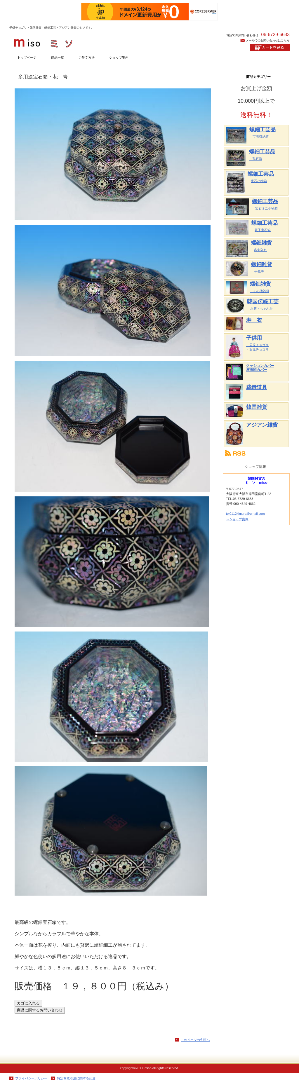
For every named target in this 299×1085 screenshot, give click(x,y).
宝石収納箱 (261, 136)
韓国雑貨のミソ (67, 41)
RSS (256, 453)
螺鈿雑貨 (261, 243)
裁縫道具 (256, 387)
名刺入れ (260, 250)
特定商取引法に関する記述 (76, 1078)
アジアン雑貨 (262, 425)
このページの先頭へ (195, 1040)
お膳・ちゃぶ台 (260, 308)
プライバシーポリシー (31, 1078)
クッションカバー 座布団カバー (260, 368)
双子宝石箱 (263, 230)
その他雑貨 (259, 291)
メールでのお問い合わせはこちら (268, 40)
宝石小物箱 (259, 181)
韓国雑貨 (256, 407)
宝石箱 (255, 159)
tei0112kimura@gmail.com (245, 513)
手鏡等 (259, 271)
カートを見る (270, 47)
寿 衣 (254, 320)
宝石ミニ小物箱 (266, 208)
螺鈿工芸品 (262, 129)
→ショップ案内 (237, 519)
